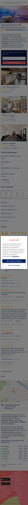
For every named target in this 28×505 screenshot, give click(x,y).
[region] (14, 252)
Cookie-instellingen (14, 265)
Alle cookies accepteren (14, 261)
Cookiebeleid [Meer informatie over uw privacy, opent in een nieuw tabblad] (15, 256)
